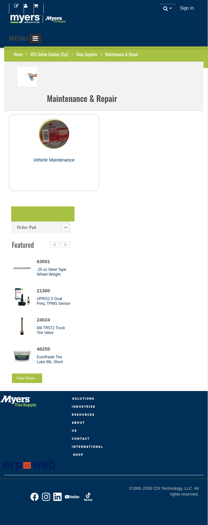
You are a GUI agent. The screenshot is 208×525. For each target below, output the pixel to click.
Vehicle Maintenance (53, 159)
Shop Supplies (86, 54)
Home (18, 54)
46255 (43, 349)
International (87, 446)
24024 (43, 319)
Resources (83, 414)
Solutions (83, 398)
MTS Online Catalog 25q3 (49, 54)
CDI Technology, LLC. (173, 488)
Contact (81, 438)
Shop (78, 454)
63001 (43, 261)
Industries (84, 406)
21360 (43, 290)
